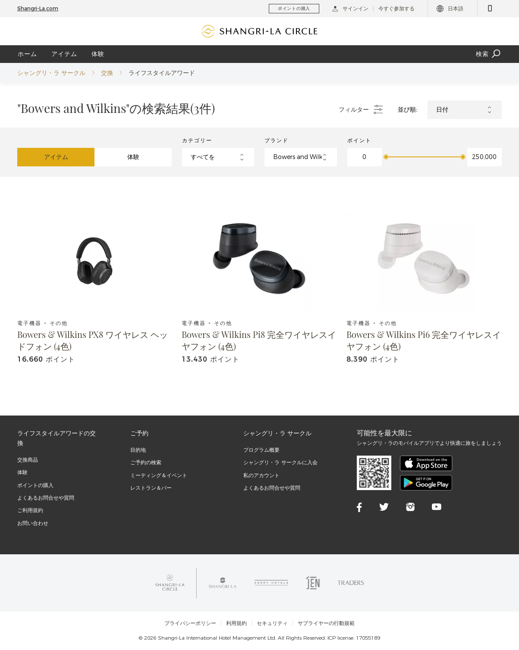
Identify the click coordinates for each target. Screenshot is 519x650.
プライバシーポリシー (190, 623)
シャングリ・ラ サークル (51, 73)
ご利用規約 (30, 510)
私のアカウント (261, 475)
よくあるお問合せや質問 (45, 497)
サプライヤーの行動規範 (326, 623)
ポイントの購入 (35, 485)
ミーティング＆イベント (158, 475)
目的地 (138, 450)
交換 (107, 73)
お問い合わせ (32, 523)
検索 (489, 54)
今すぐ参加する (396, 8)
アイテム (64, 54)
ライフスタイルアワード (162, 73)
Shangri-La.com (37, 8)
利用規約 (236, 623)
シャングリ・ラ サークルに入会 (280, 462)
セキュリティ (272, 623)
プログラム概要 (261, 450)
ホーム (27, 54)
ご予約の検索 (145, 462)
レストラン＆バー (151, 487)
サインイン (350, 8)
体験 (97, 54)
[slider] (386, 156)
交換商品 (27, 459)
